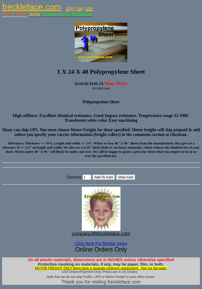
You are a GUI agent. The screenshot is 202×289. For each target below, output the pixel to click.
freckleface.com (31, 7)
